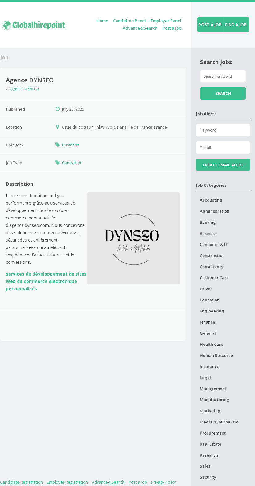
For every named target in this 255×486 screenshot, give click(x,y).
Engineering (212, 311)
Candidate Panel (129, 20)
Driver (206, 289)
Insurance (209, 366)
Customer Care (214, 277)
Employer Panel (166, 20)
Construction (212, 255)
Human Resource (216, 355)
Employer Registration (67, 482)
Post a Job (171, 28)
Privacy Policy (163, 482)
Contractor (72, 162)
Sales (205, 466)
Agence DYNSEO (24, 89)
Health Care (211, 344)
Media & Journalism (219, 422)
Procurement (213, 433)
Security (208, 477)
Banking (208, 222)
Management (213, 388)
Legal (205, 377)
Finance (207, 322)
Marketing (210, 411)
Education (210, 300)
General (208, 333)
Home (102, 20)
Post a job (210, 24)
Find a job (236, 24)
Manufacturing (214, 399)
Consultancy (212, 266)
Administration (214, 211)
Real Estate (210, 444)
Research (209, 455)
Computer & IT (214, 244)
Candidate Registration (21, 482)
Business (70, 145)
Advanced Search (140, 28)
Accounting (211, 200)
